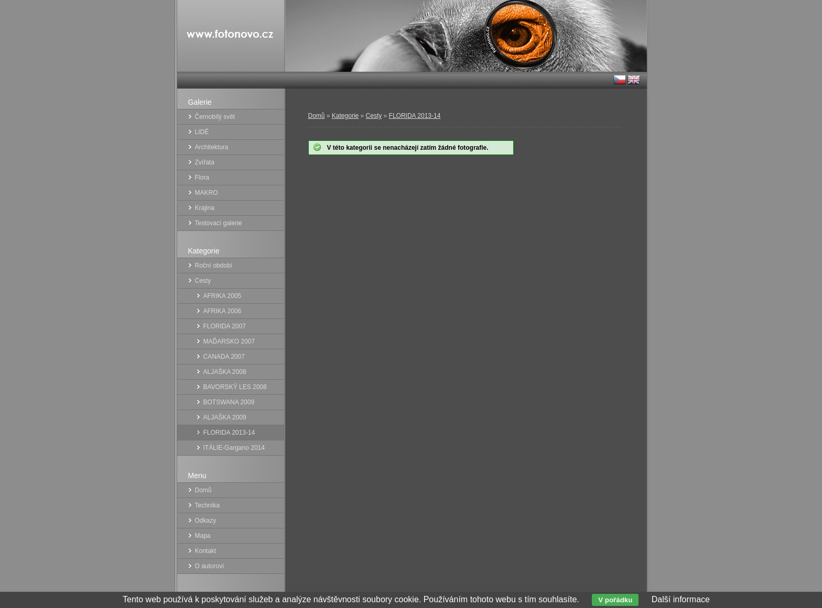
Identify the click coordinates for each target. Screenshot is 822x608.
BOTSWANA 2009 (229, 402)
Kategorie (345, 115)
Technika (207, 505)
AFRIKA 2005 (222, 296)
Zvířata (204, 162)
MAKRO (206, 192)
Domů (316, 115)
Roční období (213, 265)
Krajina (204, 208)
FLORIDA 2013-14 (415, 115)
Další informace (681, 599)
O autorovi (209, 566)
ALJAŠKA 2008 (224, 371)
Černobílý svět (215, 116)
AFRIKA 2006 (222, 311)
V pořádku (615, 600)
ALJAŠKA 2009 (224, 417)
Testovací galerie (218, 223)
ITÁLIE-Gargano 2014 (234, 447)
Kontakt (206, 551)
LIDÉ (202, 132)
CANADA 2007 (224, 356)
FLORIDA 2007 (224, 326)
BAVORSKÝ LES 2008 (235, 387)
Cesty (374, 115)
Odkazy (206, 520)
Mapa (203, 535)
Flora (202, 177)
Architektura (212, 147)
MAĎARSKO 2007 (229, 341)
